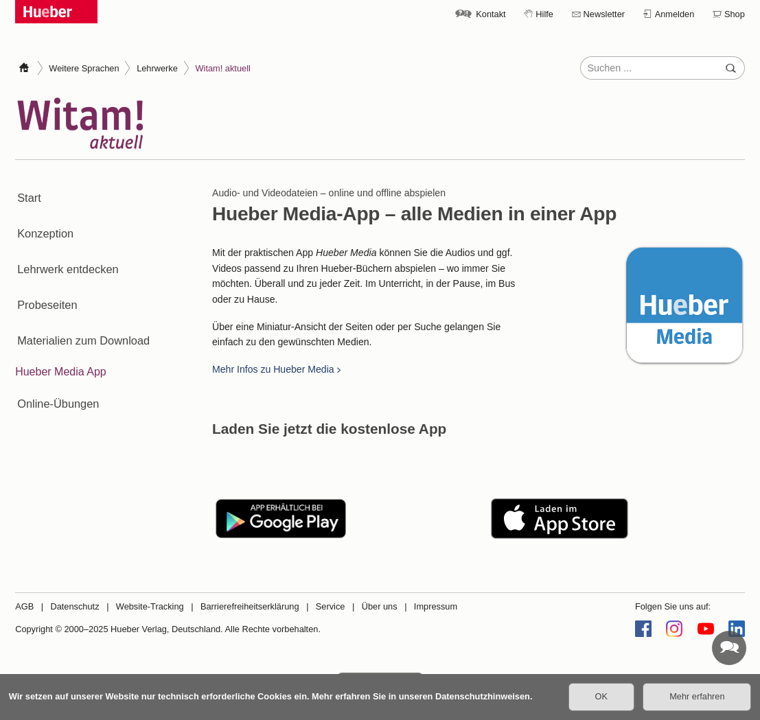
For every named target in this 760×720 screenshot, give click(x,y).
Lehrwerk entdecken (64, 249)
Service (330, 606)
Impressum (435, 606)
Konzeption (42, 221)
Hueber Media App (60, 332)
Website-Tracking (150, 606)
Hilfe (544, 14)
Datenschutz (74, 606)
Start (26, 193)
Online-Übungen (55, 360)
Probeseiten (44, 277)
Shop (734, 14)
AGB (24, 606)
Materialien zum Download (80, 304)
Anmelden (675, 14)
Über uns (380, 606)
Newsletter (604, 14)
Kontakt (490, 14)
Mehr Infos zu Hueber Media (273, 369)
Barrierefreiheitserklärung (249, 606)
